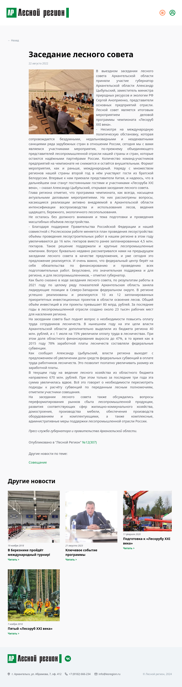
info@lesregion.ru (109, 674)
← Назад (13, 40)
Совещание (38, 462)
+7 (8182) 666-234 (80, 674)
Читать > (13, 559)
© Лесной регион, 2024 (157, 674)
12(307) (91, 442)
